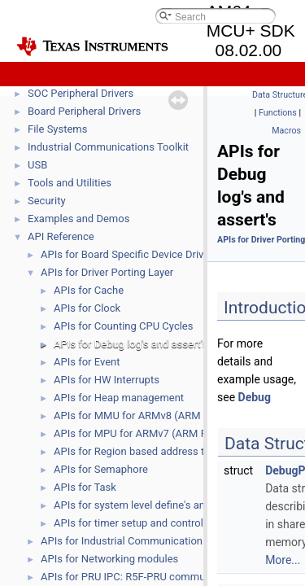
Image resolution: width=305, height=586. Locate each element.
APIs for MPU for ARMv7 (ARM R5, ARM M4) (158, 433)
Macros (286, 130)
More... (282, 559)
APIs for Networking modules (109, 559)
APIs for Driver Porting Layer (107, 272)
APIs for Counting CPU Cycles (123, 326)
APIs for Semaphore (101, 469)
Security (47, 201)
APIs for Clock (87, 308)
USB (37, 165)
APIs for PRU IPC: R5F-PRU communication (142, 577)
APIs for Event (87, 362)
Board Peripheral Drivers (84, 111)
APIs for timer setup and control (128, 523)
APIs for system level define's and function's (156, 505)
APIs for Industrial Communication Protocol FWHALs (165, 541)
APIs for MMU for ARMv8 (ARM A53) (139, 415)
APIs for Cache (89, 290)
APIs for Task (85, 487)
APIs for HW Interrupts (106, 380)
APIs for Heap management (119, 397)
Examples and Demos (78, 218)
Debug (254, 397)
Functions (278, 112)
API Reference (61, 236)
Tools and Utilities (69, 183)
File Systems (57, 129)
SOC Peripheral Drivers (80, 93)
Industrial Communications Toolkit (108, 147)
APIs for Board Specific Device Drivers (129, 254)
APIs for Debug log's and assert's (130, 344)
